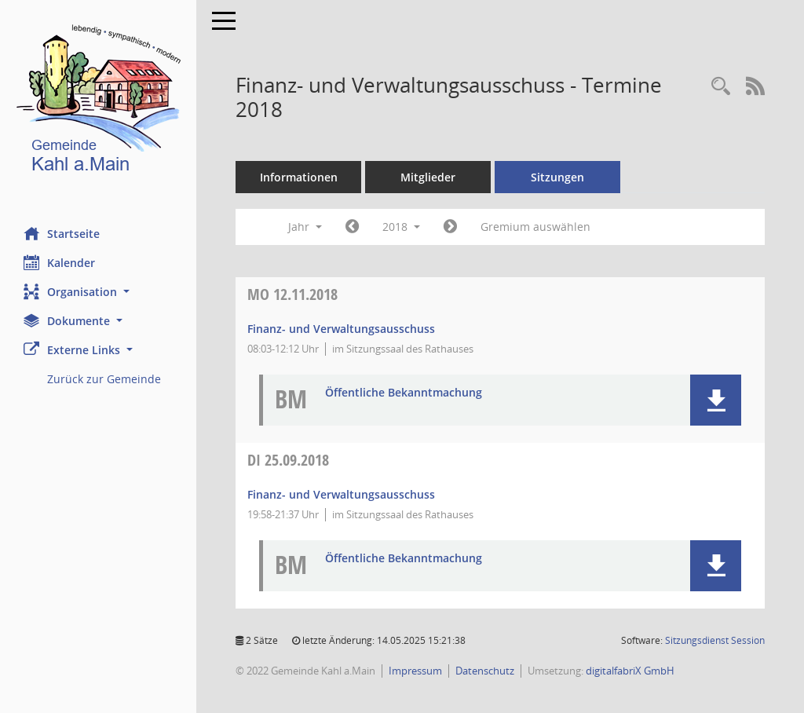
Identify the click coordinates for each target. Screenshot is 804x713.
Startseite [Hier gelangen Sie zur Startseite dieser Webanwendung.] (62, 233)
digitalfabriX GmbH (630, 671)
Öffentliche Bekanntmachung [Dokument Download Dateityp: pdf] (403, 393)
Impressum (415, 671)
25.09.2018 (288, 459)
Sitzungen (557, 177)
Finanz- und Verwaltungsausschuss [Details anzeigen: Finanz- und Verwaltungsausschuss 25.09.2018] (341, 494)
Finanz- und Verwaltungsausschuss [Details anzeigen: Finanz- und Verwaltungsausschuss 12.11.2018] (341, 328)
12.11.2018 (292, 294)
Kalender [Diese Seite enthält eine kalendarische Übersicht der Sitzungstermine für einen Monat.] (59, 262)
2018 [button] (401, 226)
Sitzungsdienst (715, 640)
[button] (98, 291)
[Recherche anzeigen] (721, 87)
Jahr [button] (305, 226)
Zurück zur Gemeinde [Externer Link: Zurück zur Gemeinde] (104, 378)
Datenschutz (484, 671)
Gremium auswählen (535, 226)
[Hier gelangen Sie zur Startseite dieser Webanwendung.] (98, 102)
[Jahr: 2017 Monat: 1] (352, 227)
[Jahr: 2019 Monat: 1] (450, 227)
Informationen (299, 177)
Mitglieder (427, 177)
